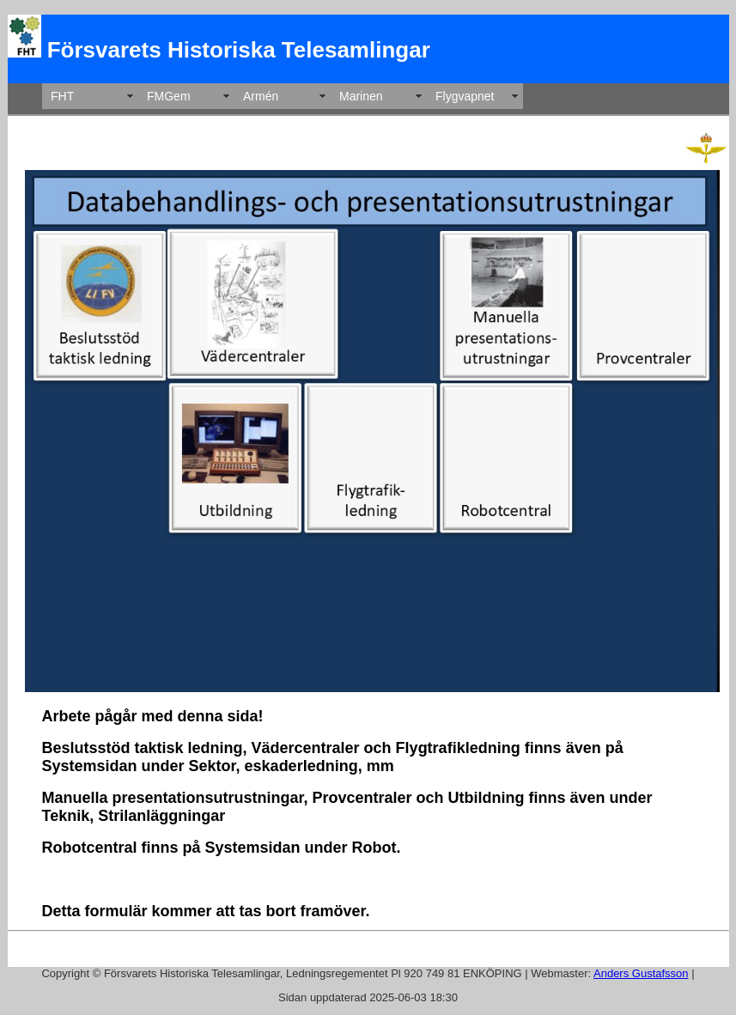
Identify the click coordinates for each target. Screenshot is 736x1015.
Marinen (361, 96)
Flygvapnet (464, 96)
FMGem (169, 96)
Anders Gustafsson (641, 973)
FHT (62, 96)
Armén (260, 96)
